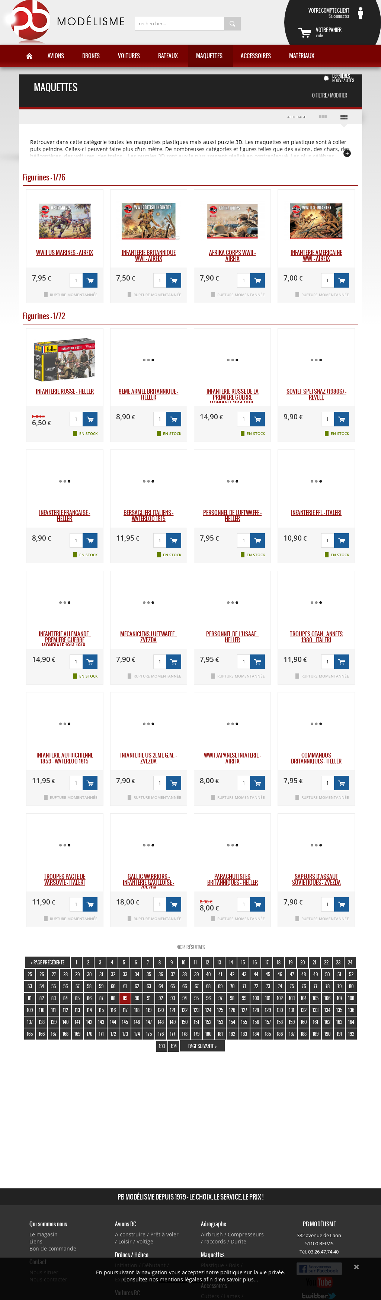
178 (185, 1034)
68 (208, 986)
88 (113, 998)
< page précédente (47, 962)
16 (255, 962)
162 (327, 1022)
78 (328, 986)
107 (339, 998)
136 (351, 1010)
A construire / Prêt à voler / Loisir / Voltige (147, 1238)
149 (173, 1022)
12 (207, 962)
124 (208, 1010)
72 (256, 986)
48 (303, 974)
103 (292, 998)
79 (339, 986)
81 (30, 998)
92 (161, 998)
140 (65, 1022)
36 (161, 974)
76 (304, 986)
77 (315, 986)
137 (30, 1022)
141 (77, 1022)
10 (183, 962)
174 (137, 1034)
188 (304, 1034)
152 (208, 1022)
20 (302, 962)
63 (149, 986)
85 (77, 998)
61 (125, 986)
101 (267, 998)
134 (327, 1010)
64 (161, 986)
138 (42, 1022)
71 (244, 986)
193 (162, 1046)
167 (54, 1034)
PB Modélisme (62, 22)
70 (232, 986)
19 (290, 962)
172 (113, 1034)
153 (220, 1022)
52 (351, 974)
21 (314, 962)
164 (351, 1022)
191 (339, 1034)
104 (304, 998)
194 (174, 1046)
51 (339, 974)
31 (101, 974)
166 (42, 1034)
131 (291, 1010)
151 (196, 1022)
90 (137, 998)
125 (220, 1010)
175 (149, 1034)
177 (172, 1034)
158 (280, 1022)
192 (351, 1034)
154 (232, 1022)
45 (268, 974)
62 (137, 986)
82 (41, 998)
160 (304, 1022)
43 (244, 974)
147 (149, 1022)
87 (101, 998)
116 (113, 1010)
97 (220, 998)
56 (65, 986)
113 (77, 1010)
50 (327, 974)
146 (137, 1022)
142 (89, 1022)
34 (137, 974)
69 (220, 986)
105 (315, 998)
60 (113, 986)
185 (268, 1034)
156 (256, 1022)
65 (172, 986)
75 (292, 986)
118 (137, 1010)
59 (101, 986)
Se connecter (323, 13)
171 (101, 1034)
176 (161, 1034)
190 (327, 1034)
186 (280, 1034)
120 (161, 1010)
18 (279, 962)
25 (30, 974)
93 (172, 998)
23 (338, 962)
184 (256, 1034)
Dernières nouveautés (343, 78)
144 (113, 1022)
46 (280, 974)
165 (30, 1034)
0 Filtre (329, 95)
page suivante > (202, 1046)
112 (65, 1010)
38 (184, 974)
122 (185, 1010)
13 (219, 962)
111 (53, 1010)
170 (89, 1034)
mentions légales (181, 1279)
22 (326, 962)
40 (208, 974)
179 (196, 1034)
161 (315, 1022)
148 (161, 1022)
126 (232, 1010)
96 (208, 998)
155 (244, 1022)
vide (341, 32)
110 (41, 1010)
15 (243, 962)
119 (148, 1010)
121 (172, 1010)
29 (77, 974)
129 (268, 1010)
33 (125, 974)
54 (41, 986)
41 (220, 974)
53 (30, 986)
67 (197, 986)
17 (267, 962)
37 (173, 974)
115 (101, 1010)
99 (244, 998)
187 (292, 1034)
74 (280, 986)
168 (65, 1034)
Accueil (29, 56)
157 (268, 1022)
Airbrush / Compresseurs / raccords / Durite (232, 1238)
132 (304, 1010)
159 (292, 1022)
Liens (35, 1241)
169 (77, 1034)
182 (232, 1034)
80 (351, 986)
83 (53, 998)
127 (244, 1010)
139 (54, 1022)
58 (89, 986)
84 (65, 998)
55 (53, 986)
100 (256, 998)
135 (339, 1010)
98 (232, 998)
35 (149, 974)
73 (268, 986)
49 (315, 974)
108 (351, 998)
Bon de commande (52, 1248)
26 (41, 974)
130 (280, 1010)
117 (125, 1010)
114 (89, 1010)
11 (195, 962)
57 (78, 986)
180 (208, 1034)
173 (125, 1034)
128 (256, 1010)
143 (101, 1022)
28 (65, 974)
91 (149, 998)
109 (30, 1010)
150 (185, 1022)
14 (231, 962)
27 (54, 974)
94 (184, 998)
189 (315, 1034)
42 (232, 974)
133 (315, 1010)
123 (196, 1010)
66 (184, 986)
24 (350, 962)
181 (220, 1034)
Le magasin (43, 1234)
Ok (356, 1266)
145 (125, 1022)
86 (89, 998)
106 (327, 998)
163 (339, 1022)
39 (196, 974)
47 (292, 974)
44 (256, 974)
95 (196, 998)
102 (280, 998)
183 (244, 1034)
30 (89, 974)
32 (113, 974)
